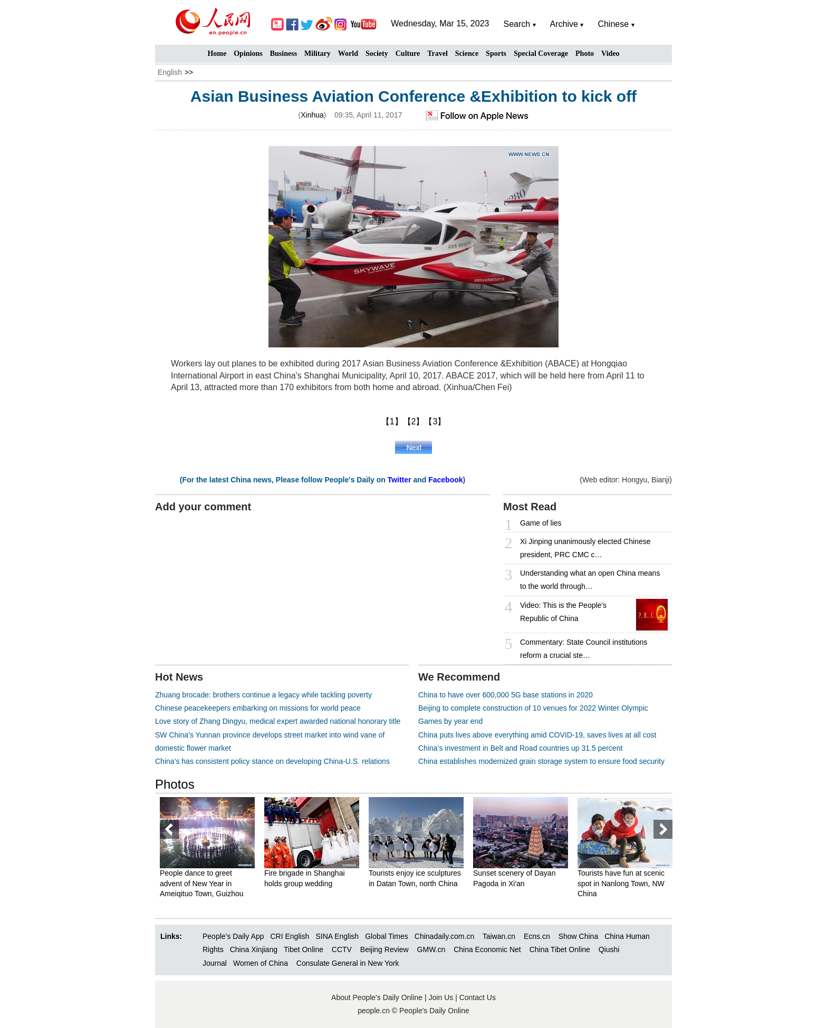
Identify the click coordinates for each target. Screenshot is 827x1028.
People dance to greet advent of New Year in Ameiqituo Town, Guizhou (202, 883)
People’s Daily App (233, 936)
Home (216, 53)
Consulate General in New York (347, 963)
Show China (579, 936)
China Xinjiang (253, 949)
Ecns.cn (537, 936)
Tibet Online (303, 949)
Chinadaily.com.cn (444, 936)
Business (283, 53)
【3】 (435, 421)
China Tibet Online (560, 949)
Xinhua (312, 115)
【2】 (414, 421)
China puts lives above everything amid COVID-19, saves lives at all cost (537, 735)
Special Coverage (541, 53)
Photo (584, 53)
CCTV (342, 949)
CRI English (289, 936)
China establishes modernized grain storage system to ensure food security (541, 761)
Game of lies (541, 523)
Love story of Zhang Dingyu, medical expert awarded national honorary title (277, 721)
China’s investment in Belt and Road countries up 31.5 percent (520, 748)
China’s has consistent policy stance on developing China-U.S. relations (272, 761)
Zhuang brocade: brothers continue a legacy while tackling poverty (263, 695)
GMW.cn (432, 949)
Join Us (442, 997)
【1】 (392, 421)
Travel (437, 53)
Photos (175, 784)
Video (610, 53)
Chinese (613, 24)
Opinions (248, 53)
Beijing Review (384, 949)
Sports (496, 53)
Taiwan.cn (499, 936)
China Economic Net (487, 949)
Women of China (260, 963)
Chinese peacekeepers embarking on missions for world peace (258, 708)
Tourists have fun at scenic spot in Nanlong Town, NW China (621, 883)
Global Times (386, 936)
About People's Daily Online (376, 997)
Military (317, 53)
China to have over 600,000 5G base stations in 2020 (505, 695)
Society (377, 53)
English (170, 72)
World (348, 53)
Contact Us (477, 997)
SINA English (337, 936)
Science (466, 53)
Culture (408, 53)
